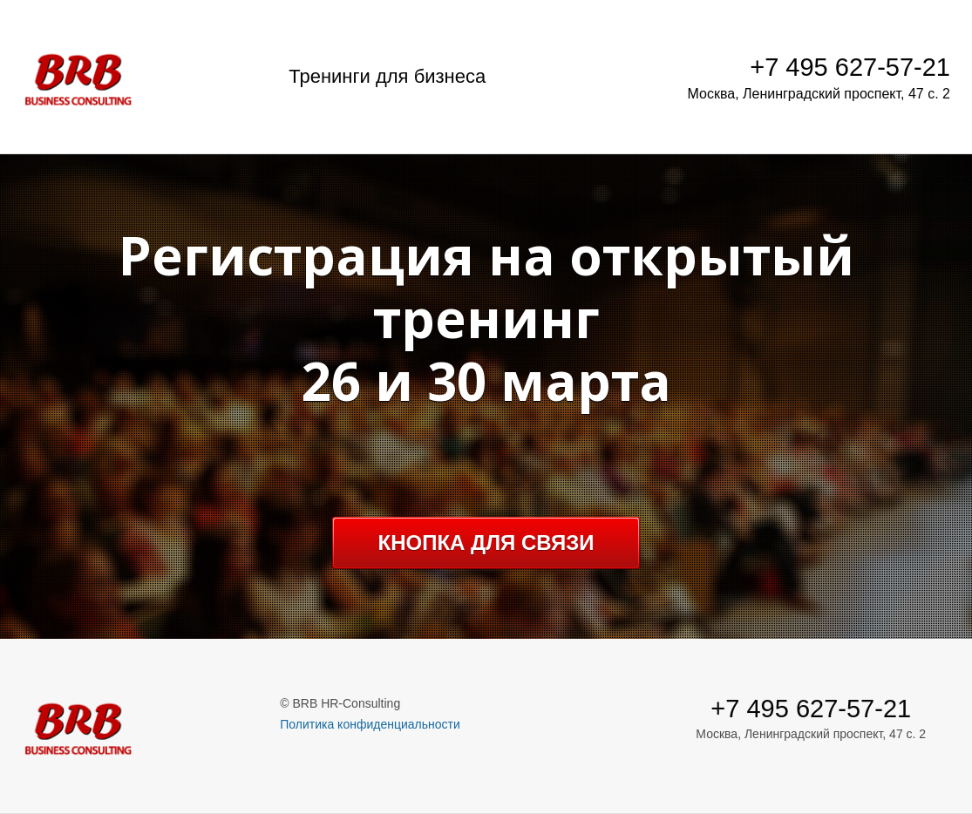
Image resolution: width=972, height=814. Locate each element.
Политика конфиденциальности (370, 724)
